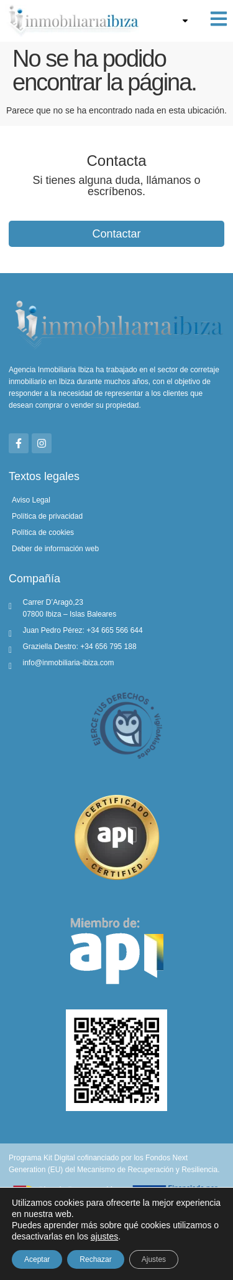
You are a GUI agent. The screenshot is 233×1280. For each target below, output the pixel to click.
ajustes (104, 1236)
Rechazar (95, 1259)
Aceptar (37, 1259)
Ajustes (154, 1259)
